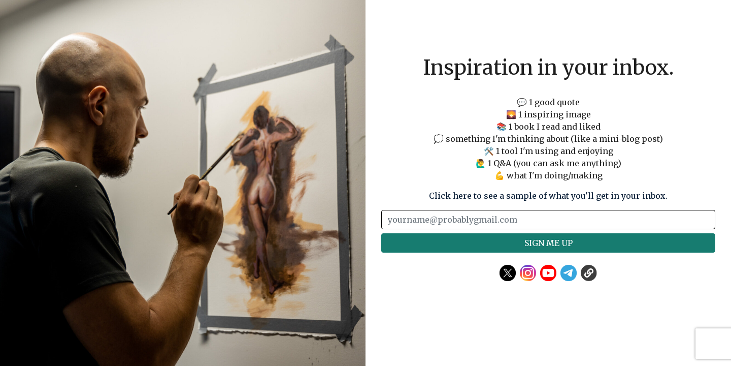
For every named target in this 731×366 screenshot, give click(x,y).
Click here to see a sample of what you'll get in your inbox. (548, 196)
